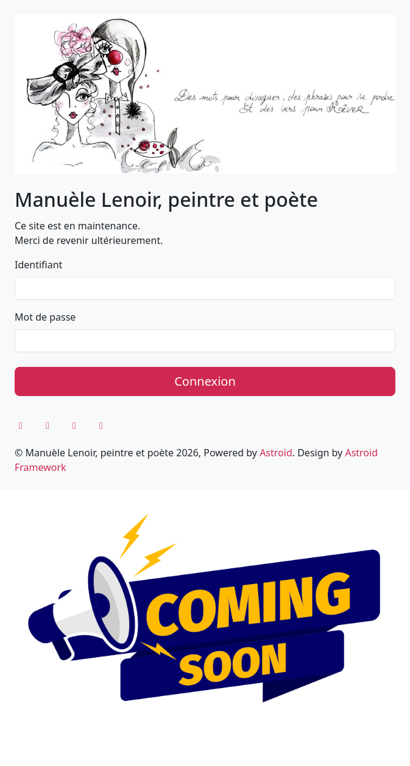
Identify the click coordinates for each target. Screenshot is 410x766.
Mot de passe (45, 317)
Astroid (276, 452)
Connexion (205, 381)
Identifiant (38, 264)
